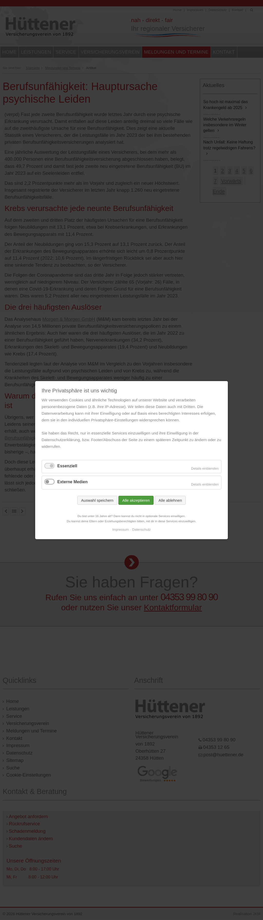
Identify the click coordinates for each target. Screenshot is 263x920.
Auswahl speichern (97, 500)
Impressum (120, 529)
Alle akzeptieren (136, 500)
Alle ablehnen (170, 500)
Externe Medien (72, 482)
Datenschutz (141, 529)
